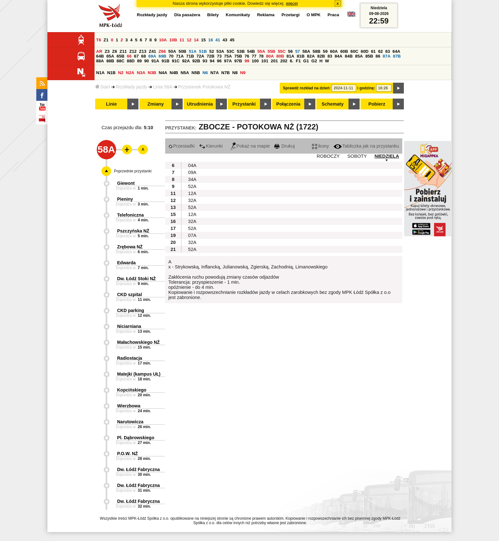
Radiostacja (129, 358)
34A (192, 179)
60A (334, 51)
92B (196, 61)
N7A (214, 72)
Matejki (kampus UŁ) (138, 374)
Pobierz (377, 104)
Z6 (114, 51)
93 (204, 61)
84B (349, 56)
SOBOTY (357, 156)
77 (254, 56)
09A (192, 172)
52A (192, 186)
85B (369, 56)
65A (110, 56)
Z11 (123, 51)
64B (100, 56)
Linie (111, 104)
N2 (120, 72)
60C (354, 51)
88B (110, 61)
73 (219, 56)
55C (281, 51)
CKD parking (130, 310)
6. (291, 61)
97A (228, 61)
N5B (196, 72)
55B (271, 51)
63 (387, 51)
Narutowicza (130, 421)
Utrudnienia (200, 104)
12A (192, 193)
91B (165, 61)
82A (311, 56)
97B (238, 61)
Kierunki (211, 146)
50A (172, 51)
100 (255, 61)
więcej (292, 3)
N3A (141, 72)
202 (283, 61)
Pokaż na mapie (250, 146)
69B (162, 56)
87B (397, 56)
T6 (98, 40)
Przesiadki (181, 146)
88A (100, 61)
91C (175, 61)
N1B (111, 72)
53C (230, 51)
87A (386, 56)
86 (378, 56)
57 (297, 51)
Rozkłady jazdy (131, 86)
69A (152, 56)
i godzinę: (366, 88)
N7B (225, 72)
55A (261, 51)
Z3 (107, 51)
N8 (235, 72)
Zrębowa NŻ (130, 246)
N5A (184, 72)
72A (200, 56)
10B (173, 40)
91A (155, 61)
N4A (163, 72)
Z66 (162, 51)
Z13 (142, 51)
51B (203, 51)
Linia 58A (162, 86)
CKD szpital (129, 294)
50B (182, 51)
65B (120, 56)
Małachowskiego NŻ (138, 342)
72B (210, 56)
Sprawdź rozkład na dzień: (307, 88)
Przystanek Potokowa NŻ (204, 86)
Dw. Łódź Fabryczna (138, 469)
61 (373, 51)
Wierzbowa (128, 405)
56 (290, 51)
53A (220, 51)
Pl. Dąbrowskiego (135, 437)
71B (190, 56)
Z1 (106, 40)
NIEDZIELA (387, 156)
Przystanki (244, 104)
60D (364, 51)
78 (261, 56)
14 (196, 40)
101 (264, 61)
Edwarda (126, 262)
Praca (333, 14)
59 (325, 51)
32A (192, 200)
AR (99, 51)
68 (143, 56)
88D (130, 61)
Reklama (266, 14)
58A (306, 51)
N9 (242, 72)
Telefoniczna (130, 215)
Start (102, 86)
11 (181, 40)
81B (300, 56)
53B (240, 51)
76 (246, 56)
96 (219, 61)
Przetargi (290, 14)
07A (192, 235)
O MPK (314, 14)
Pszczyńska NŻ (133, 230)
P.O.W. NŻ (127, 453)
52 (211, 51)
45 (232, 40)
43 (224, 40)
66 (129, 56)
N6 (205, 72)
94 (212, 61)
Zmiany (155, 104)
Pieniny (125, 199)
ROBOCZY (328, 156)
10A (163, 40)
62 (380, 51)
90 (146, 61)
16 (210, 40)
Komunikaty (238, 14)
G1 (306, 61)
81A (290, 56)
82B (321, 56)
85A (359, 56)
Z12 (133, 51)
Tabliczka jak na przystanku (366, 146)
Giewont (126, 183)
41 (217, 40)
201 (274, 61)
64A (396, 51)
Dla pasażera (187, 14)
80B (280, 56)
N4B (174, 72)
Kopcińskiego (131, 389)
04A (192, 165)
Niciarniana (129, 326)
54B (251, 51)
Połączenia (288, 104)
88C (120, 61)
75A (228, 56)
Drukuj (284, 146)
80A (270, 56)
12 (189, 40)
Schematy (332, 104)
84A (338, 56)
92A (186, 61)
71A (180, 56)
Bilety (213, 14)
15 (203, 40)
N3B (152, 72)
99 (246, 61)
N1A (100, 72)
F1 (298, 61)
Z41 (152, 51)
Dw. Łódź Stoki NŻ (136, 278)
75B (238, 56)
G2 (314, 61)
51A (192, 51)
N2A (130, 72)
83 (329, 56)
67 (136, 56)
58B (316, 51)
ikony (320, 146)
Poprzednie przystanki (132, 171)
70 (171, 56)
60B (344, 51)
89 (139, 61)
